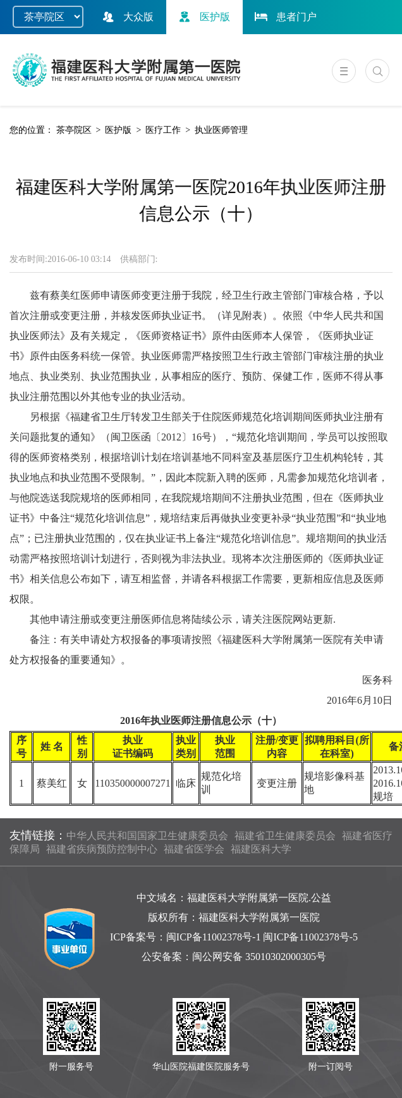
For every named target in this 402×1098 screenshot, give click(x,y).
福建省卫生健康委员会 (285, 835)
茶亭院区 (74, 130)
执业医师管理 (221, 130)
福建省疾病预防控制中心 (101, 849)
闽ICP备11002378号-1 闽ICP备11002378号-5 (262, 937)
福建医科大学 (261, 849)
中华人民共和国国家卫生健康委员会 (147, 835)
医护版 (203, 16)
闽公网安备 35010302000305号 (259, 956)
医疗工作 (163, 130)
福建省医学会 (194, 849)
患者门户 (284, 16)
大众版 (126, 16)
